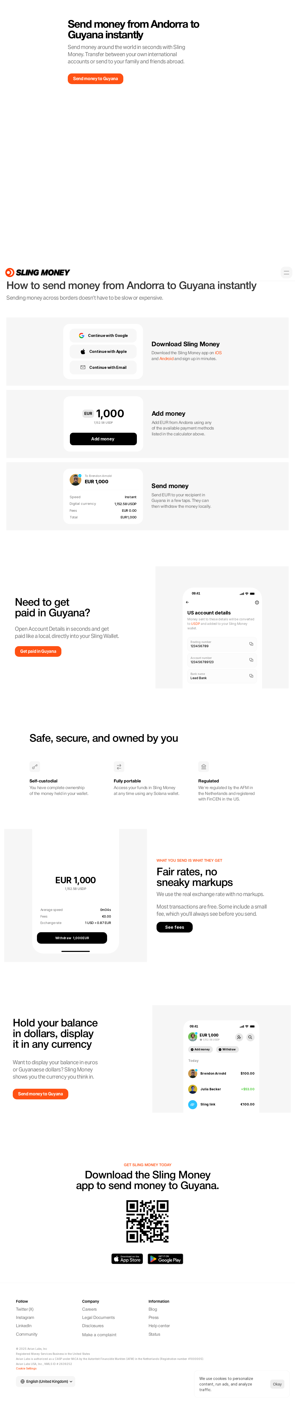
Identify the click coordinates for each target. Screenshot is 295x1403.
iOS (218, 353)
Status (154, 1334)
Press (154, 1318)
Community (27, 1334)
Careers (89, 1309)
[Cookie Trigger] (26, 1368)
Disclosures (92, 1326)
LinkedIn (23, 1326)
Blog (153, 1309)
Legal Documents (98, 1318)
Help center (159, 1326)
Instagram (25, 1318)
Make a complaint (99, 1335)
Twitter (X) (24, 1309)
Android (166, 359)
